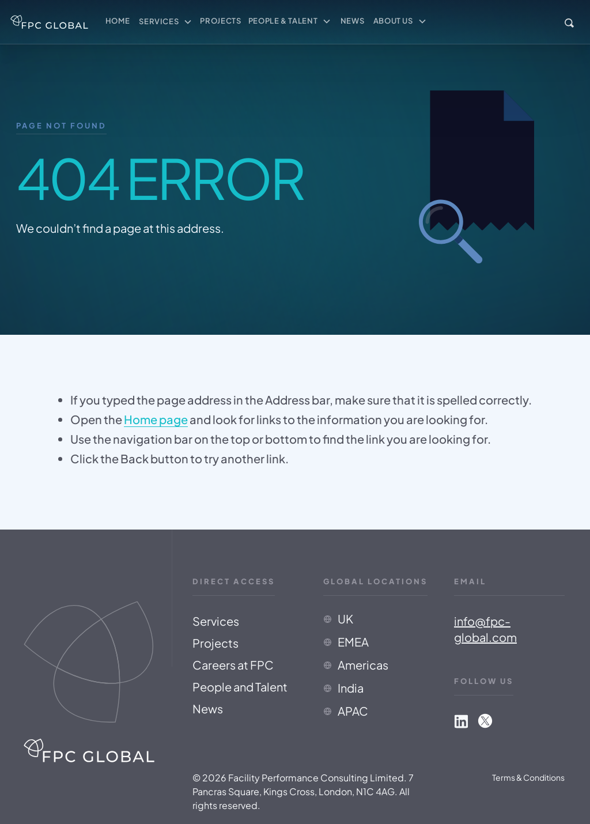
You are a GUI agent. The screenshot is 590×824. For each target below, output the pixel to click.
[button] (165, 22)
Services (217, 621)
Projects (220, 20)
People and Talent (241, 686)
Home (117, 20)
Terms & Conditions (528, 777)
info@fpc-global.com (487, 629)
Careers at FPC (234, 664)
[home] (49, 22)
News (353, 20)
